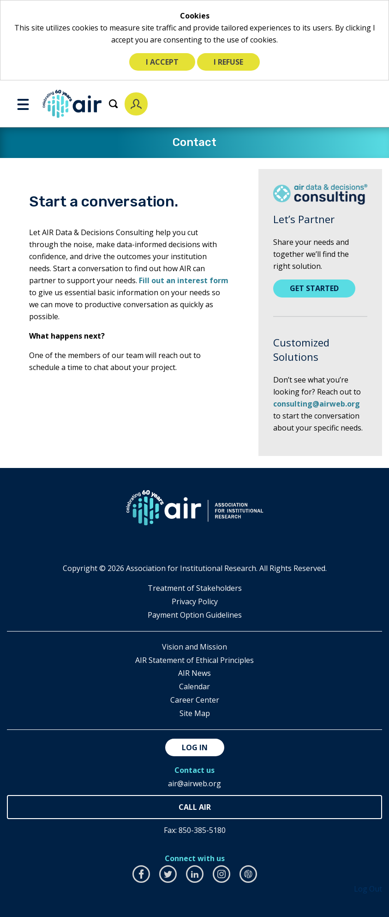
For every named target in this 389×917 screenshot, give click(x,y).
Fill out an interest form (183, 280)
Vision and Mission (194, 647)
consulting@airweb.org (316, 404)
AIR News (194, 673)
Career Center (194, 700)
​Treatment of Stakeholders (195, 588)
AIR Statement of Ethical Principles (194, 660)
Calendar (194, 686)
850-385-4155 (194, 807)
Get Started (314, 288)
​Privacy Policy (195, 601)
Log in (195, 747)
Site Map (195, 713)
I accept (162, 62)
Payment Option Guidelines (195, 615)
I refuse (228, 62)
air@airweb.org (194, 783)
